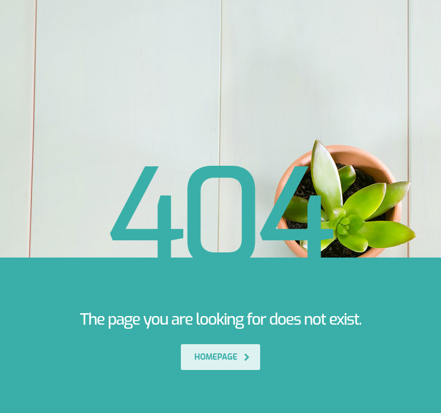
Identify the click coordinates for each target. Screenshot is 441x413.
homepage (222, 357)
